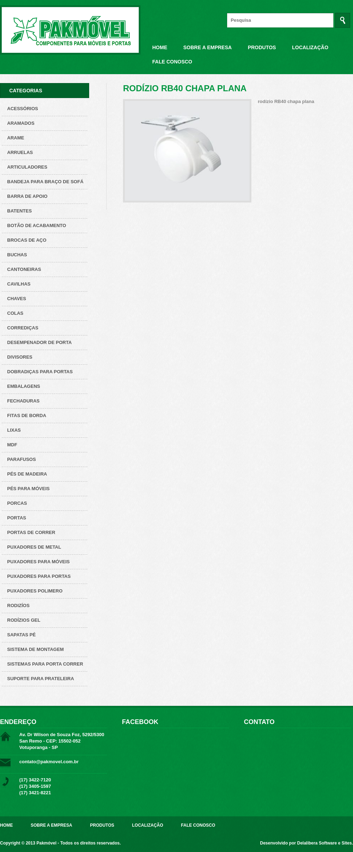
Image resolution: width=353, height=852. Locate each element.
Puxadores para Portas (39, 576)
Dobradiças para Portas (40, 371)
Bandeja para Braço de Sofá (45, 181)
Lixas (14, 430)
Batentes (19, 211)
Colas (15, 313)
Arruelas (20, 152)
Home (159, 47)
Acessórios (22, 108)
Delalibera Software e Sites (324, 843)
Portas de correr (31, 532)
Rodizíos (18, 605)
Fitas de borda (26, 415)
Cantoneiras (24, 269)
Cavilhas (18, 284)
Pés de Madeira (27, 474)
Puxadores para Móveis (38, 561)
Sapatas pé (21, 634)
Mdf (12, 444)
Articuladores (27, 167)
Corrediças (22, 327)
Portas (16, 517)
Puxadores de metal (34, 547)
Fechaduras (23, 401)
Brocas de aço (26, 240)
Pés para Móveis (28, 488)
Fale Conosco (172, 62)
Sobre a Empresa (207, 47)
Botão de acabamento (36, 225)
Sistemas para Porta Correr (45, 664)
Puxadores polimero (34, 591)
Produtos (262, 47)
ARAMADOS (21, 123)
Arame (15, 137)
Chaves (16, 298)
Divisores (19, 357)
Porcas (17, 503)
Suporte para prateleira (40, 678)
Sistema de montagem (35, 649)
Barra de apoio (27, 196)
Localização (310, 47)
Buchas (17, 254)
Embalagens (23, 386)
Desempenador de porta (39, 342)
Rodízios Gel (23, 620)
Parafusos (21, 459)
